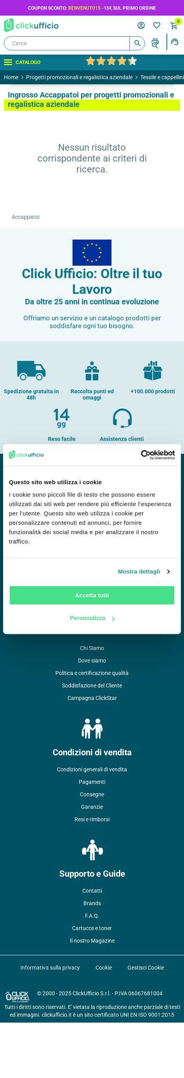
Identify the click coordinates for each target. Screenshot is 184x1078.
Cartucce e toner (92, 928)
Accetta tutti (92, 595)
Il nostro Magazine (92, 941)
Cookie (104, 967)
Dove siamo (92, 660)
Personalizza (92, 617)
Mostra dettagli (139, 571)
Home (11, 77)
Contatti (92, 891)
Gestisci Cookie (145, 967)
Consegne (92, 794)
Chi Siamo (92, 648)
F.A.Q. (92, 916)
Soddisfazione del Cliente (92, 685)
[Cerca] (74, 43)
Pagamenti (92, 782)
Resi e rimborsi (92, 819)
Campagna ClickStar (92, 698)
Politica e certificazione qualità (92, 673)
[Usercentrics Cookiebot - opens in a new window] (141, 455)
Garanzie (92, 807)
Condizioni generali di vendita (92, 769)
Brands (92, 903)
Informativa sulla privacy (50, 967)
